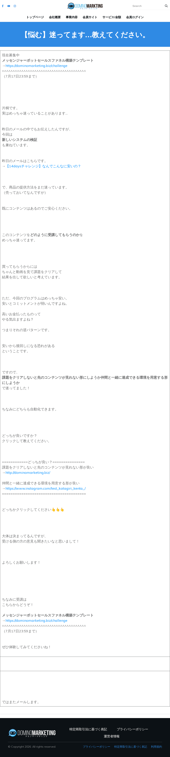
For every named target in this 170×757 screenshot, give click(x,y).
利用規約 (156, 746)
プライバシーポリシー (96, 746)
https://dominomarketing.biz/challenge (36, 65)
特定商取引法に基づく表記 (130, 746)
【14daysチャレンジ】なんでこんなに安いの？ (43, 166)
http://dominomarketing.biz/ (27, 472)
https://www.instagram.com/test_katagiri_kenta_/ (45, 488)
